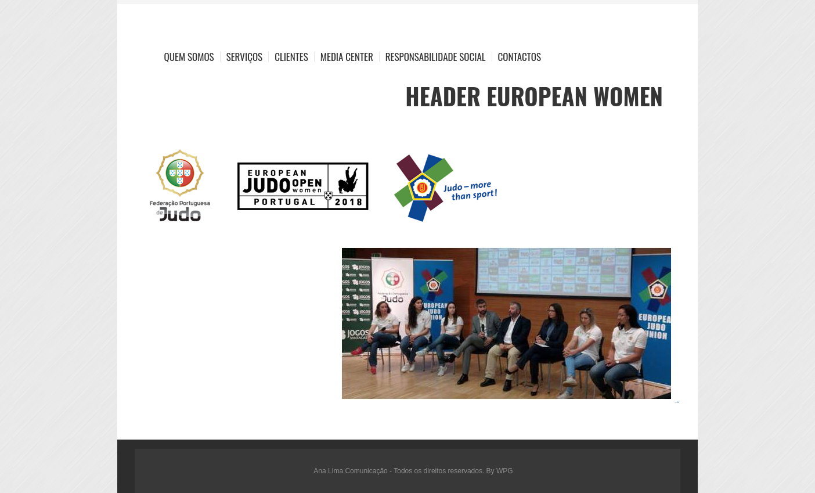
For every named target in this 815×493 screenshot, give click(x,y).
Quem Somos (189, 57)
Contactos (519, 57)
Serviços (244, 57)
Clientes (291, 57)
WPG (504, 471)
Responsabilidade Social (435, 57)
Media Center (346, 57)
